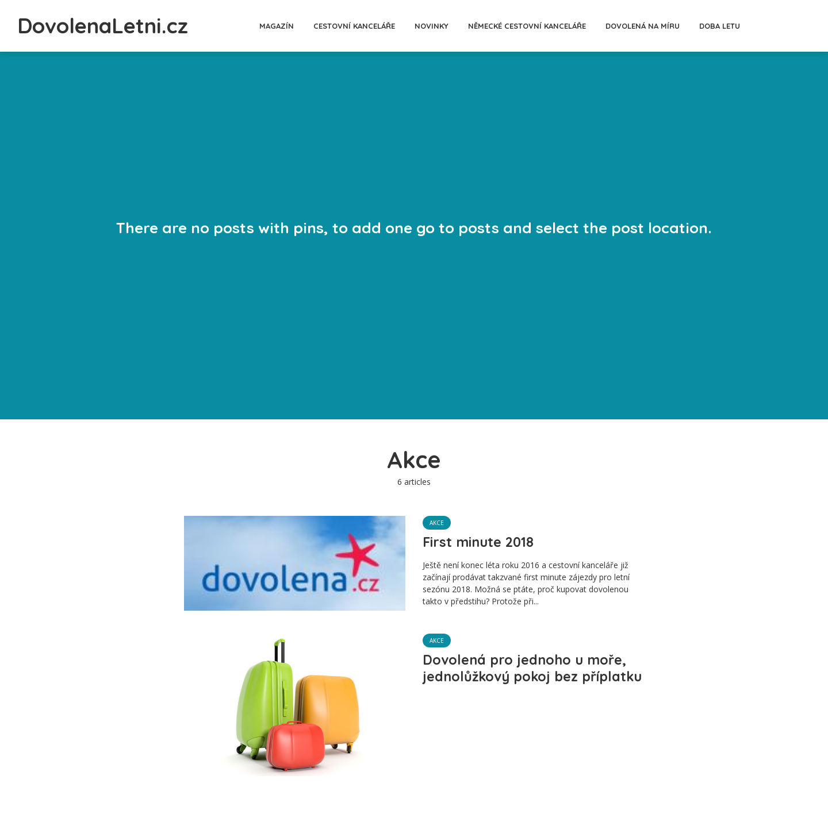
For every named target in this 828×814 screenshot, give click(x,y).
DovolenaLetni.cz (112, 24)
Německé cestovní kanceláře (537, 25)
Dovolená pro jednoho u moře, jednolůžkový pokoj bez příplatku (526, 677)
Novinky (441, 25)
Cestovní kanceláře (364, 25)
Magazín (286, 25)
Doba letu (729, 25)
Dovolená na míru (652, 25)
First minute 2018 (479, 542)
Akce (437, 523)
